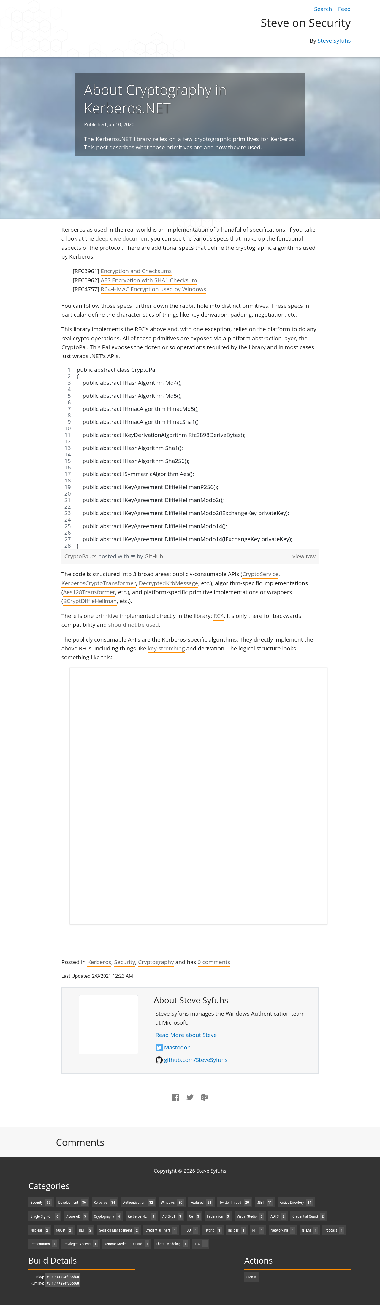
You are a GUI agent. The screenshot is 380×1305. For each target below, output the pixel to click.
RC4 (218, 616)
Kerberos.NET (142, 1216)
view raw (304, 556)
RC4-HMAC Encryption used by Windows (153, 289)
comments (214, 962)
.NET (265, 1202)
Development (73, 1202)
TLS (201, 1244)
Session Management (119, 1230)
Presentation (44, 1244)
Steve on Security (306, 22)
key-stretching (166, 648)
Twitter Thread (235, 1202)
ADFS (278, 1216)
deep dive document (122, 238)
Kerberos (99, 962)
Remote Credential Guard (126, 1244)
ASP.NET (172, 1216)
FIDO (190, 1230)
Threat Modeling (172, 1244)
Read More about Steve (186, 1035)
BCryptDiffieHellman (90, 601)
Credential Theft (161, 1230)
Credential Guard (308, 1216)
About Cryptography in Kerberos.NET (155, 99)
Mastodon (177, 1047)
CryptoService (260, 574)
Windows (172, 1202)
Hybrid (213, 1230)
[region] (190, 457)
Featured (201, 1202)
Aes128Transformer (89, 592)
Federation (218, 1216)
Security (124, 962)
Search (323, 9)
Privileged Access (81, 1244)
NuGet (64, 1230)
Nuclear (40, 1230)
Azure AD (77, 1216)
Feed (344, 9)
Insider (237, 1230)
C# (195, 1216)
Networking (283, 1230)
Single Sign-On (45, 1216)
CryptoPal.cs (81, 556)
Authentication (138, 1202)
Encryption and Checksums (136, 271)
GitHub (154, 556)
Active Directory (296, 1202)
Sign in (251, 1277)
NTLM (310, 1230)
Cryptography (156, 962)
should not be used (133, 625)
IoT (258, 1230)
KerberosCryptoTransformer (98, 583)
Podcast (334, 1230)
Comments (80, 1142)
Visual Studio (250, 1216)
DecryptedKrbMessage (168, 583)
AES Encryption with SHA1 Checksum (149, 280)
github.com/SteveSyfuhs (196, 1060)
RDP (86, 1230)
